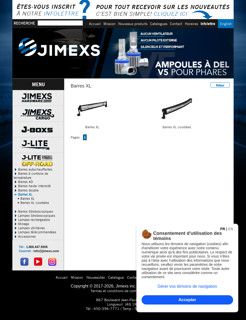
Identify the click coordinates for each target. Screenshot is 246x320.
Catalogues (158, 23)
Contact (176, 23)
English (226, 23)
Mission (109, 23)
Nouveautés (95, 277)
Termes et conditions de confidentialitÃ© (123, 291)
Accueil (95, 23)
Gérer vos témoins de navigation (187, 286)
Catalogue (116, 277)
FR (222, 229)
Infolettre (208, 23)
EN (230, 229)
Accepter (187, 300)
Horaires (191, 23)
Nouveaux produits (132, 23)
